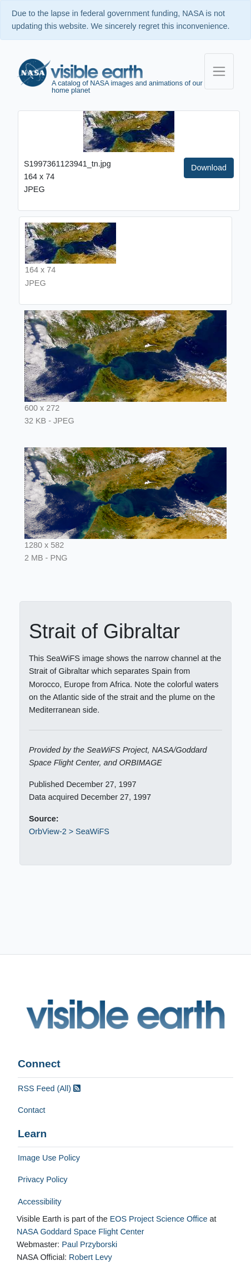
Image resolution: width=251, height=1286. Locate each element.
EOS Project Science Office (159, 1218)
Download (209, 167)
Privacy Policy (43, 1179)
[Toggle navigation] (219, 71)
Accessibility (39, 1201)
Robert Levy (90, 1257)
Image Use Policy (49, 1157)
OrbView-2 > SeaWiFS (69, 831)
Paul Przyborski (89, 1244)
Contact (32, 1110)
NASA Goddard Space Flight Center (80, 1231)
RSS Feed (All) (49, 1088)
